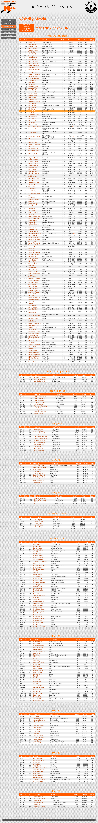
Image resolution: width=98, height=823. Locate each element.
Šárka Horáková (33, 362)
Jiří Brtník (31, 210)
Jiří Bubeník (32, 329)
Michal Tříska (32, 256)
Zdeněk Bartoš (33, 247)
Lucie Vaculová (33, 203)
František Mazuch (34, 97)
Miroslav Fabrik (33, 173)
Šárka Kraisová (33, 307)
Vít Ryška (31, 52)
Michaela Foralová (34, 278)
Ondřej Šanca (32, 56)
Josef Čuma (32, 80)
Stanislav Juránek (34, 315)
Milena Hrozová (33, 352)
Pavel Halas (32, 82)
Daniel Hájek (32, 46)
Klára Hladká (32, 305)
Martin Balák (32, 286)
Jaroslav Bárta (33, 67)
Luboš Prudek (33, 160)
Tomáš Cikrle (32, 222)
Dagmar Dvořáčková (32, 321)
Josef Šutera (32, 58)
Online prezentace (9, 23)
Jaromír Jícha (32, 327)
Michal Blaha (32, 143)
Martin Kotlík (32, 269)
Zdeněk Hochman (34, 74)
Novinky (9, 20)
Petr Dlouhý (32, 105)
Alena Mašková (33, 237)
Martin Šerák (32, 116)
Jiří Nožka (31, 122)
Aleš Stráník (32, 241)
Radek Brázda (33, 156)
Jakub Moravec (33, 207)
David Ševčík (32, 220)
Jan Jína (31, 201)
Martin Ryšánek (33, 262)
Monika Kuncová (33, 358)
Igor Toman (32, 103)
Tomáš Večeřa (33, 50)
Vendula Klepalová (34, 233)
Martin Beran (32, 235)
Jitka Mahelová (33, 226)
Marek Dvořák (33, 163)
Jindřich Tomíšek (34, 344)
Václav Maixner (33, 339)
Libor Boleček (33, 73)
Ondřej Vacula (32, 205)
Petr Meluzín (32, 118)
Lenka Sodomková (34, 323)
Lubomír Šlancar (33, 254)
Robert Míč (32, 42)
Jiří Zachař (31, 109)
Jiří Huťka (31, 84)
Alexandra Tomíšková (32, 302)
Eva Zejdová (32, 348)
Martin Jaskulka (33, 337)
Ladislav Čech (32, 167)
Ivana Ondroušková (32, 175)
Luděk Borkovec (33, 218)
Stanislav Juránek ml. (40, 561)
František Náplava (34, 216)
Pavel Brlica (32, 44)
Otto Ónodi (32, 284)
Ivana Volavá (32, 229)
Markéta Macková (34, 354)
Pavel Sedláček (33, 309)
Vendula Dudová (33, 299)
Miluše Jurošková (34, 341)
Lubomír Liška (33, 282)
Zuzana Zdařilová (34, 290)
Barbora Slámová (34, 239)
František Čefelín (34, 356)
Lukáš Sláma (32, 94)
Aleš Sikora (32, 186)
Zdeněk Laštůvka (34, 144)
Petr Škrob (32, 169)
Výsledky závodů (9, 26)
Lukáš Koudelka (33, 65)
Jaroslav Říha (32, 88)
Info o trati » (26, 31)
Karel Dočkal (32, 260)
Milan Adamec (33, 76)
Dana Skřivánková (34, 273)
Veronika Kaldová (34, 245)
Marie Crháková (33, 360)
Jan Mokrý (31, 209)
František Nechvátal (31, 249)
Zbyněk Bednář (33, 158)
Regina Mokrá (33, 335)
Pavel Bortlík (32, 90)
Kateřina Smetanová (32, 266)
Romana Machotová (32, 311)
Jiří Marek (31, 343)
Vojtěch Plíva (32, 95)
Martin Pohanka (33, 61)
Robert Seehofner (34, 271)
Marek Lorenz (33, 139)
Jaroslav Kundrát (34, 182)
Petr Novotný (32, 180)
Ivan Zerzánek (33, 258)
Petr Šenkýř (32, 228)
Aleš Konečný (32, 54)
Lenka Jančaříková (34, 136)
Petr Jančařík (32, 129)
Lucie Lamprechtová (33, 196)
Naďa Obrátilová (33, 333)
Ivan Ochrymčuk (33, 199)
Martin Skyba (32, 153)
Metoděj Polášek (33, 178)
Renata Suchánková (32, 276)
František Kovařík (34, 298)
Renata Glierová (33, 212)
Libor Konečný (33, 86)
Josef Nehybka (33, 191)
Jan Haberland (33, 288)
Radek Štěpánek (33, 161)
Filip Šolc (31, 146)
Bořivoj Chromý (33, 325)
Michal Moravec (33, 296)
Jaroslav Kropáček (34, 101)
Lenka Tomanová (34, 280)
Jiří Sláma (31, 184)
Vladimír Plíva (32, 350)
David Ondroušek (34, 193)
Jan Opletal (32, 92)
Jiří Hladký (31, 113)
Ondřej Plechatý (33, 150)
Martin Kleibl (32, 48)
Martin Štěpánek (34, 124)
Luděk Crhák (32, 294)
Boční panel (9, 38)
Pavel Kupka (32, 171)
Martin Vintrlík (33, 63)
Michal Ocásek (33, 318)
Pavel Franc (32, 59)
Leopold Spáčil (33, 132)
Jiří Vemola (32, 107)
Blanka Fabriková (34, 331)
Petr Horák (32, 111)
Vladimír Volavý (33, 264)
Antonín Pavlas (33, 165)
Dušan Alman (32, 99)
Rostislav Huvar (33, 115)
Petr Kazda (32, 120)
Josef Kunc (32, 188)
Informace (9, 35)
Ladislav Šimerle (33, 224)
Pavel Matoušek (33, 78)
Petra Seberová (33, 148)
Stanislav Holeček (34, 252)
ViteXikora (48, 820)
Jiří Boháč (31, 214)
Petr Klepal (32, 346)
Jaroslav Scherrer (34, 141)
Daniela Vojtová (33, 231)
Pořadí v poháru (9, 29)
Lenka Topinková (34, 243)
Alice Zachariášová (34, 126)
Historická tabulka (9, 32)
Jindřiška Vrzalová (34, 292)
